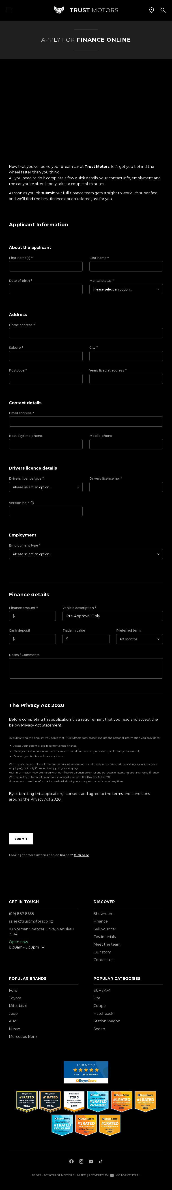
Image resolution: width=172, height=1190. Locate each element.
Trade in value (73, 630)
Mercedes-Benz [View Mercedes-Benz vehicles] (23, 1036)
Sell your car (105, 929)
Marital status (101, 281)
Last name (99, 258)
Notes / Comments (24, 655)
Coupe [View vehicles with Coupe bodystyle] (100, 1006)
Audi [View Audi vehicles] (13, 1021)
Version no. (21, 503)
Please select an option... (112, 289)
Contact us (103, 960)
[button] (152, 10)
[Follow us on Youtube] (91, 1162)
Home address (22, 325)
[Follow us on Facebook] (71, 1162)
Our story (102, 952)
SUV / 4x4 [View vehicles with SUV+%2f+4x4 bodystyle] (102, 990)
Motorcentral (125, 1175)
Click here (81, 855)
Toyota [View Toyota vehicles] (15, 998)
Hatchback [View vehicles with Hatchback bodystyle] (103, 1013)
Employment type (24, 545)
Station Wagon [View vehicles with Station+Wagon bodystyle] (107, 1021)
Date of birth (20, 281)
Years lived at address (108, 370)
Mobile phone (100, 436)
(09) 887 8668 (21, 914)
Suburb (16, 348)
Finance (101, 921)
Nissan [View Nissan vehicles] (14, 1029)
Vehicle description (79, 608)
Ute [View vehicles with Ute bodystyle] (97, 998)
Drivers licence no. (105, 478)
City (93, 348)
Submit (21, 838)
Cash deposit (19, 630)
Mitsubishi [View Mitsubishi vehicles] (18, 1006)
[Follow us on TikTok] (100, 1162)
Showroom (103, 914)
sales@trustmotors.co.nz (31, 921)
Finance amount (23, 608)
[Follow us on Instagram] (81, 1162)
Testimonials (105, 937)
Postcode (18, 370)
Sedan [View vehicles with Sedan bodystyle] (99, 1029)
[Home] (86, 10)
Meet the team (107, 944)
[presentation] (43, 818)
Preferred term (128, 630)
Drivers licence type (26, 478)
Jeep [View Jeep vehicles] (13, 1013)
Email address (21, 413)
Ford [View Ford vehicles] (13, 990)
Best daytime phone (25, 436)
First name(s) (20, 258)
